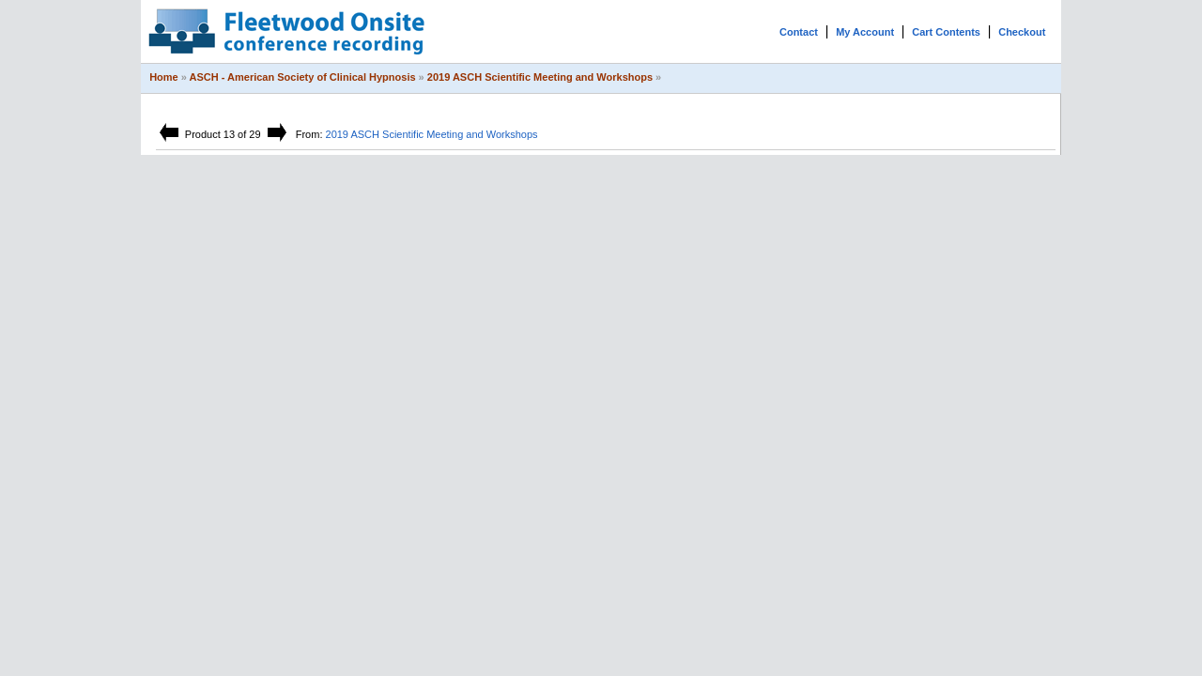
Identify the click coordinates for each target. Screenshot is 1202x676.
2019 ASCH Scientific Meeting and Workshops (540, 77)
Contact (798, 32)
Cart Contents (946, 32)
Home (163, 77)
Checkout (1021, 32)
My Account (865, 32)
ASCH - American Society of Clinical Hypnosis (303, 77)
